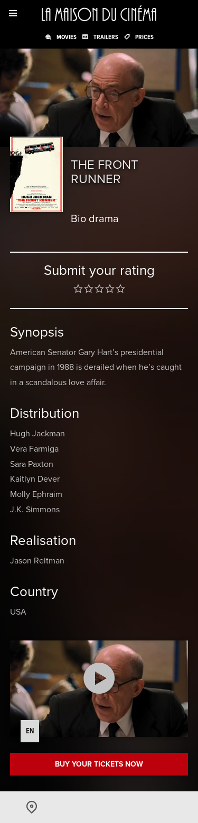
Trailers (105, 37)
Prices (144, 37)
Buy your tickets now (99, 764)
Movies (66, 37)
